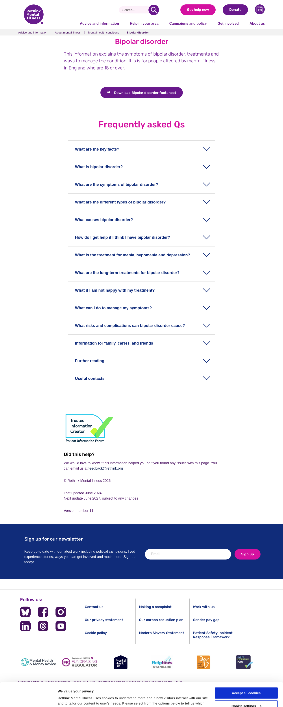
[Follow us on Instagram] (60, 612)
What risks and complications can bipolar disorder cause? (130, 325)
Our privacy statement (104, 620)
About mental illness (67, 32)
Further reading (89, 361)
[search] (153, 10)
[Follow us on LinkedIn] (25, 626)
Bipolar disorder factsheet (145, 93)
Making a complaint (155, 607)
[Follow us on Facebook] (43, 612)
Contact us (94, 607)
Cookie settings (246, 683)
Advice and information (99, 23)
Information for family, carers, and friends (114, 343)
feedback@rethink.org (106, 468)
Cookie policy (96, 633)
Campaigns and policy (188, 23)
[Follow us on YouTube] (60, 626)
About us (257, 23)
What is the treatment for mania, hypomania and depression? (132, 255)
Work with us (204, 607)
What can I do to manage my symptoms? (113, 308)
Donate (235, 9)
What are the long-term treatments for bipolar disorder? (127, 272)
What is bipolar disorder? (99, 167)
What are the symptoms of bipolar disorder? (116, 184)
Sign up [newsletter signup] (247, 554)
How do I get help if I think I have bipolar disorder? (122, 237)
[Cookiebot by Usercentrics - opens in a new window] (28, 698)
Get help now (198, 9)
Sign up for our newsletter (53, 539)
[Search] (135, 9)
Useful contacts (90, 378)
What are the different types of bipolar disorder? (120, 202)
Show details (68, 698)
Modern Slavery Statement (161, 633)
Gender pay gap (206, 620)
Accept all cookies (246, 670)
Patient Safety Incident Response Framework (213, 635)
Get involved (228, 23)
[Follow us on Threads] (43, 626)
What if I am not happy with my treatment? (115, 290)
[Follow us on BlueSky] (25, 612)
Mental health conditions (103, 32)
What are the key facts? (97, 149)
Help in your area (144, 23)
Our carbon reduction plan (161, 620)
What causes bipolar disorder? (104, 220)
